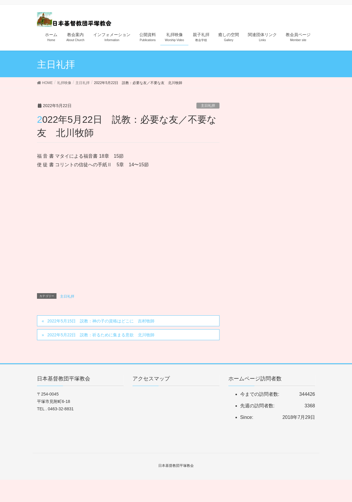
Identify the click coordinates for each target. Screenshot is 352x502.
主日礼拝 (208, 106)
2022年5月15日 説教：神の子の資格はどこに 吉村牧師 (101, 321)
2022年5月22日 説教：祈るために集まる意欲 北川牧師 (101, 334)
